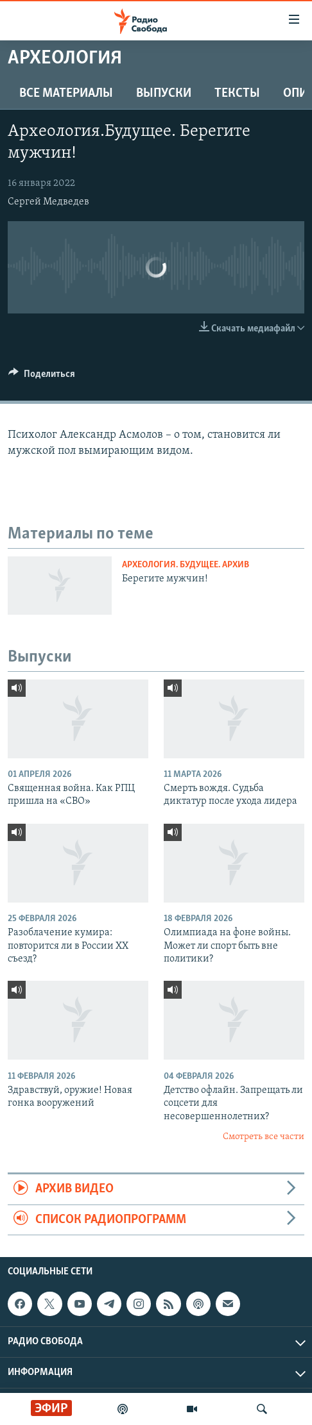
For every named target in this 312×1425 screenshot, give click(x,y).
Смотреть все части (263, 1137)
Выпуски (163, 93)
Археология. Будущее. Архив (185, 565)
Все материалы (66, 93)
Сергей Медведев (48, 202)
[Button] (41, 377)
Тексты (237, 93)
